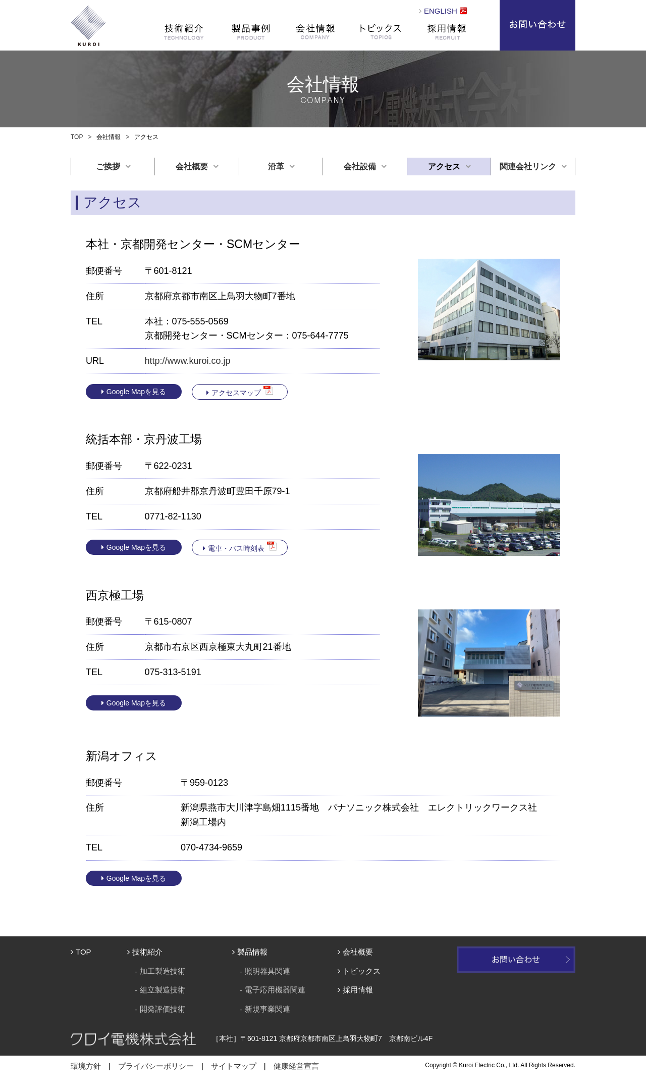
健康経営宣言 (296, 1066)
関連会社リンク (528, 166)
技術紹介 (147, 951)
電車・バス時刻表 (236, 548)
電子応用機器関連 (275, 989)
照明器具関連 (267, 971)
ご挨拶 (108, 166)
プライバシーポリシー (156, 1066)
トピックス (381, 32)
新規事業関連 (267, 1009)
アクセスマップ (236, 393)
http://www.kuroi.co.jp (188, 361)
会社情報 (315, 32)
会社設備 (360, 166)
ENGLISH (440, 11)
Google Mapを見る (136, 392)
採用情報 (446, 32)
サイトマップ (233, 1066)
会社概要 (192, 166)
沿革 (276, 166)
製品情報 (252, 951)
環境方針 (86, 1066)
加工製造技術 (162, 971)
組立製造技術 (162, 989)
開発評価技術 (162, 1009)
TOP (77, 136)
